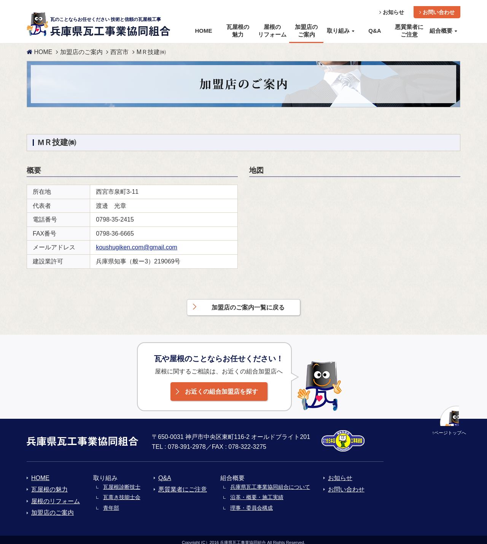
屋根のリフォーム (55, 495)
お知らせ (391, 6)
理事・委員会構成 (251, 502)
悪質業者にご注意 (182, 483)
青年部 (111, 502)
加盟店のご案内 (81, 46)
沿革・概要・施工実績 (256, 491)
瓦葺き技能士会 (121, 491)
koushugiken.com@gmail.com (136, 241)
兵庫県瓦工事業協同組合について (270, 481)
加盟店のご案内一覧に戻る (248, 301)
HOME (39, 46)
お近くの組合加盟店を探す (221, 385)
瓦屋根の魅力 (49, 483)
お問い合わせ (437, 6)
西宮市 (119, 46)
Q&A (164, 472)
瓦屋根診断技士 (121, 481)
